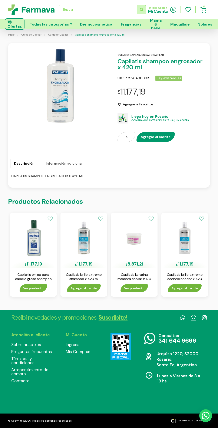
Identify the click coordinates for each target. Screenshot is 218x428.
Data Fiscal (120, 346)
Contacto (20, 380)
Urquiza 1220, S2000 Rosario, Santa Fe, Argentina (177, 359)
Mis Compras (78, 351)
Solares (205, 24)
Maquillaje (180, 24)
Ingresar (73, 344)
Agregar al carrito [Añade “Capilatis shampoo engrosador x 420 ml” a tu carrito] (156, 137)
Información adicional (64, 163)
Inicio (11, 34)
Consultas (177, 339)
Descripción (24, 163)
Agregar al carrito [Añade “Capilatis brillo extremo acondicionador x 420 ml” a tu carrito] (185, 288)
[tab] (24, 163)
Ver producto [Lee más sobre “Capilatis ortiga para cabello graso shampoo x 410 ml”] (33, 288)
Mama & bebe (156, 24)
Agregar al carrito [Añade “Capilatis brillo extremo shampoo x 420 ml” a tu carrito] (84, 288)
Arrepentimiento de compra (29, 371)
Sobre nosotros (26, 344)
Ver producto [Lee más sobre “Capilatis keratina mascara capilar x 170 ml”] (134, 288)
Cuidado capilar (129, 55)
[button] (135, 104)
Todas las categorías (49, 24)
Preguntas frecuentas (31, 351)
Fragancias (131, 24)
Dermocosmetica (96, 24)
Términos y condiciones (22, 360)
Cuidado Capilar (31, 34)
